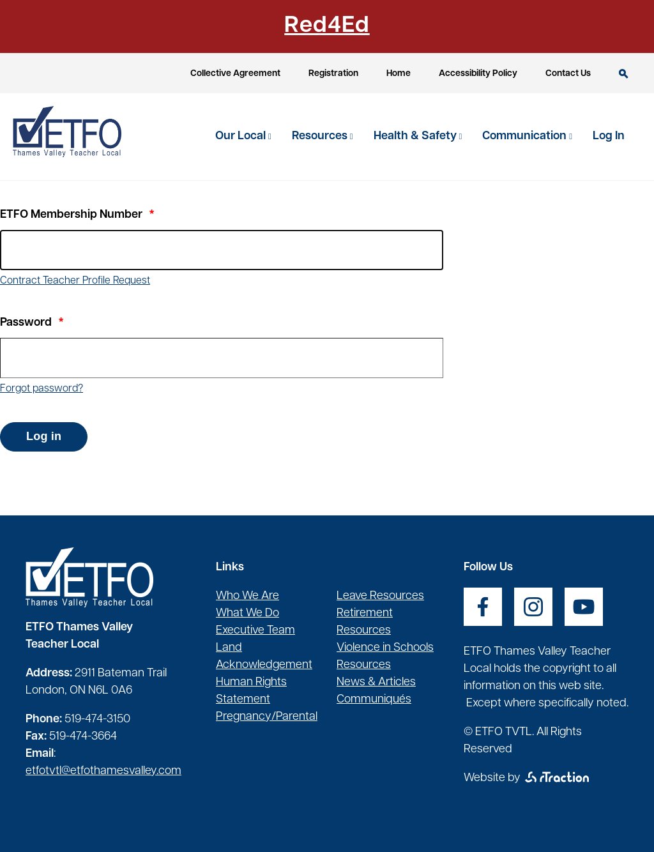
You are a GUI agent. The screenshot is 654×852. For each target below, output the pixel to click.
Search (623, 74)
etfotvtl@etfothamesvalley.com (103, 771)
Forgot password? (41, 389)
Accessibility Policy (478, 74)
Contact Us (568, 74)
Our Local (241, 136)
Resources (321, 136)
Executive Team (255, 631)
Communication (525, 136)
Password (26, 323)
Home (398, 74)
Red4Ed (326, 26)
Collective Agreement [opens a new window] (235, 74)
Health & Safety (416, 136)
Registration (333, 74)
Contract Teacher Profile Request (75, 281)
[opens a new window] (483, 607)
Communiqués (374, 700)
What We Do (247, 613)
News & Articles (376, 682)
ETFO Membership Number (71, 215)
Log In (609, 136)
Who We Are (247, 596)
